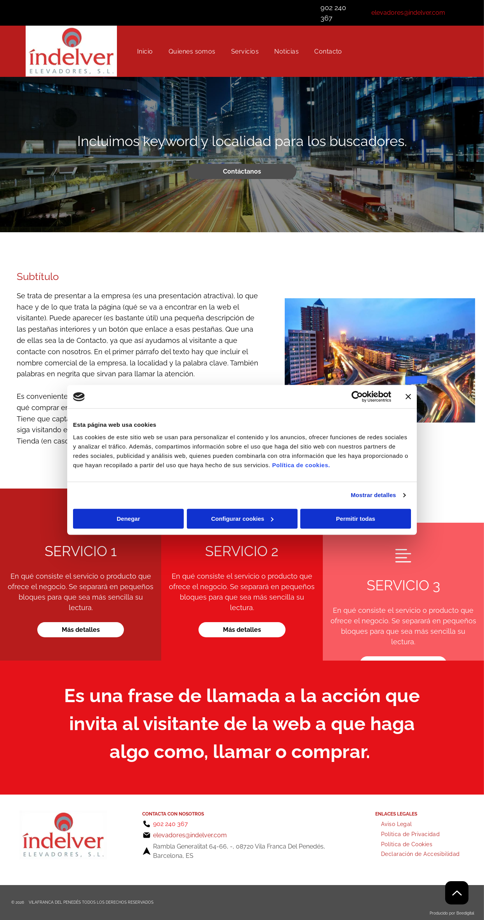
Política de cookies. (301, 465)
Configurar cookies (242, 518)
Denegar (128, 518)
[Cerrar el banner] (408, 397)
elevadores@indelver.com (408, 12)
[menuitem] (145, 51)
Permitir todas (355, 518)
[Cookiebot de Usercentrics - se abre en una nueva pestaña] (357, 397)
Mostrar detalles (373, 495)
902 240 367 (170, 824)
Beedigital (465, 913)
